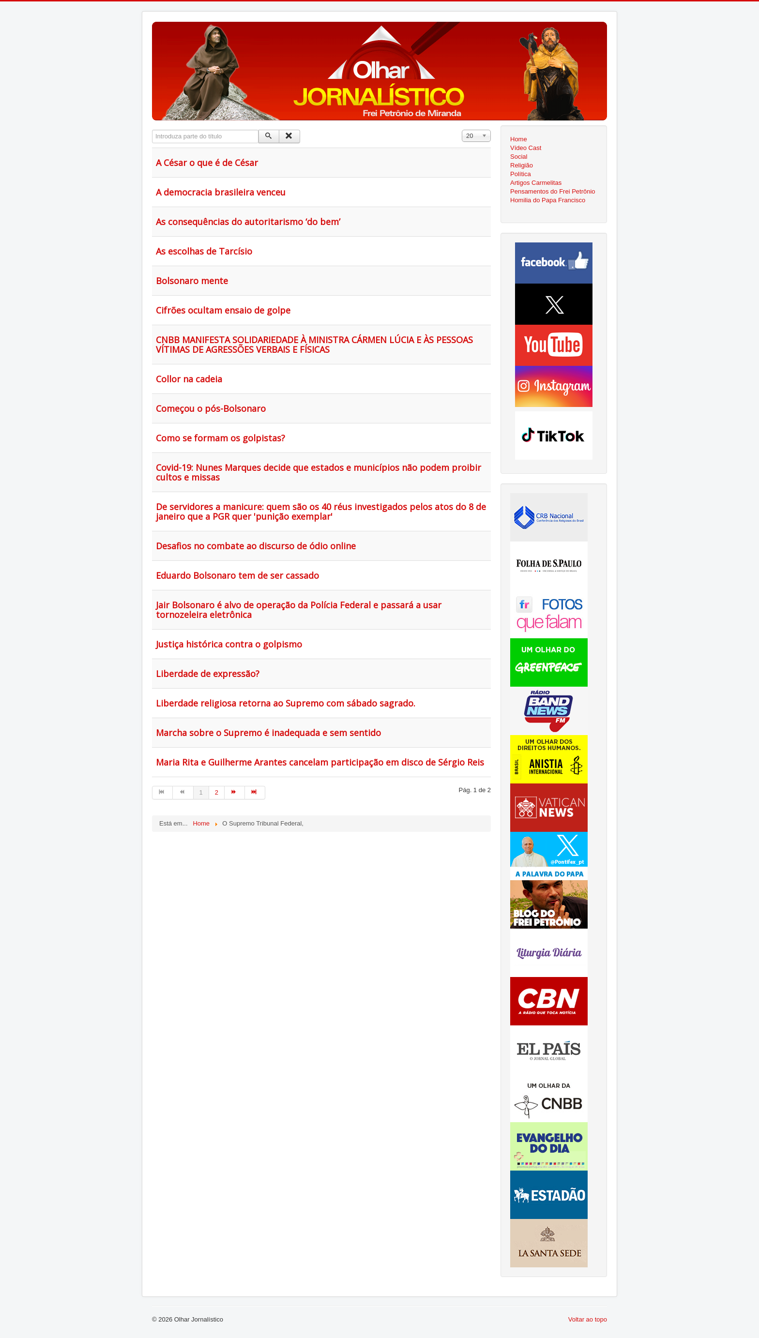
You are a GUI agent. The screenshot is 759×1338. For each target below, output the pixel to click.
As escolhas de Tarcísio (204, 251)
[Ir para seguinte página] (235, 792)
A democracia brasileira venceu (221, 192)
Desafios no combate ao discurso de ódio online (256, 546)
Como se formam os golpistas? (220, 438)
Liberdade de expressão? (207, 673)
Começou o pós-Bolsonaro (211, 408)
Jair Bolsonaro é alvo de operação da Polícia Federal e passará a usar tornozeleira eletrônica (298, 609)
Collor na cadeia (189, 379)
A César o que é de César (207, 162)
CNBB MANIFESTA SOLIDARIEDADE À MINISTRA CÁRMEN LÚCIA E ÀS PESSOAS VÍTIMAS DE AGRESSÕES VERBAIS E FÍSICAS (314, 344)
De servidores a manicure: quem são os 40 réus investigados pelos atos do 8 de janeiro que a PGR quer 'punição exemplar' (321, 511)
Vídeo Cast (525, 147)
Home (518, 139)
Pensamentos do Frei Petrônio (552, 191)
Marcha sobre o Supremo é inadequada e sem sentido (268, 732)
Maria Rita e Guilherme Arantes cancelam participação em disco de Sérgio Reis (320, 762)
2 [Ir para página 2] (216, 792)
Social (518, 156)
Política (520, 174)
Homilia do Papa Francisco (547, 200)
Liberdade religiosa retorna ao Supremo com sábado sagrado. (285, 703)
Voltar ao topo (587, 1319)
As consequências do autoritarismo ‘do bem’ (248, 221)
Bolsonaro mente (192, 280)
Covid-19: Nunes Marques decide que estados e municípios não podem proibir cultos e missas (318, 472)
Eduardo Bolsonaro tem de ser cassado (237, 575)
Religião (521, 165)
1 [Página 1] (201, 792)
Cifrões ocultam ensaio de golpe (223, 310)
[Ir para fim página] (255, 792)
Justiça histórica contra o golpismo (229, 644)
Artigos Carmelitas (536, 182)
